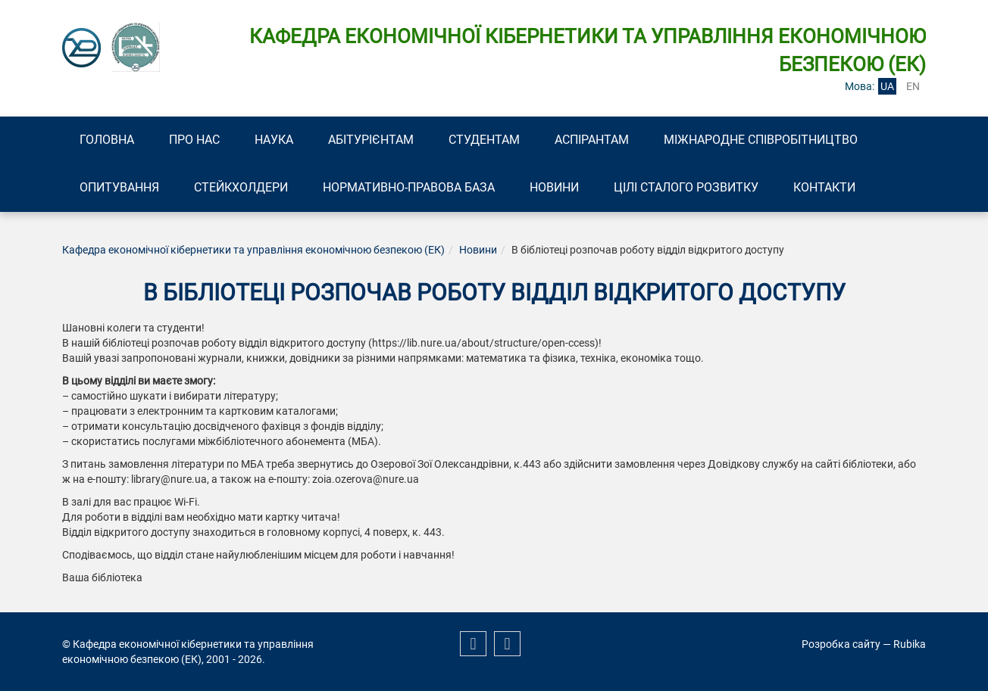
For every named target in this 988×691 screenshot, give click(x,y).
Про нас (194, 139)
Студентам (484, 139)
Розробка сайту (841, 644)
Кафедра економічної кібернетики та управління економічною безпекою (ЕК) (253, 250)
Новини (554, 187)
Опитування (119, 187)
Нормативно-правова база (409, 187)
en (913, 86)
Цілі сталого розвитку (686, 187)
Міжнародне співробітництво (761, 139)
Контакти (824, 187)
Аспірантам (592, 139)
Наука (274, 139)
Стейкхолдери (241, 187)
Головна (107, 139)
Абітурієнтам (371, 139)
